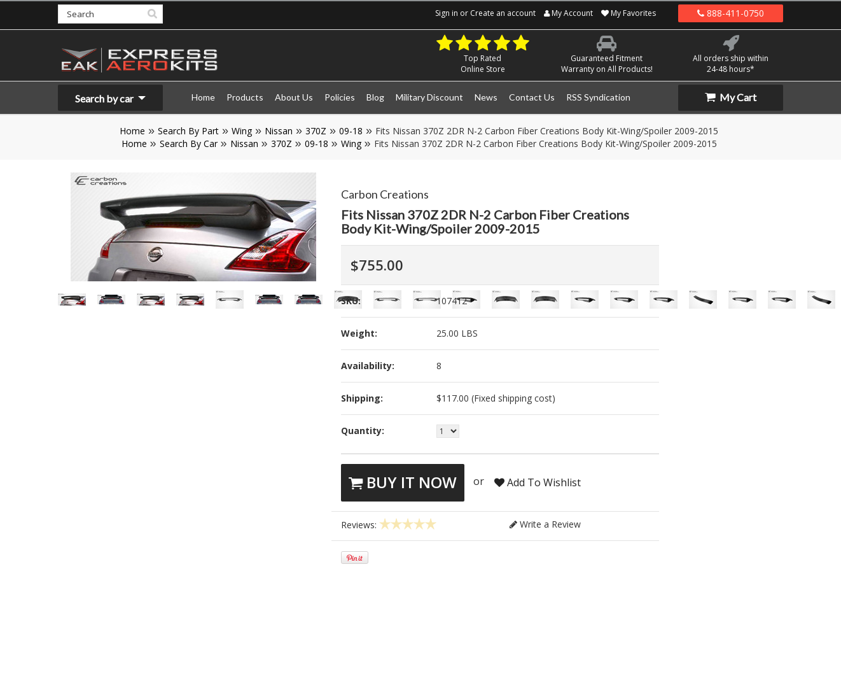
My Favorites (628, 13)
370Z (315, 131)
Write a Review (545, 524)
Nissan (279, 131)
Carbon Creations (385, 194)
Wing (242, 131)
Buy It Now (403, 482)
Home (132, 131)
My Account (568, 13)
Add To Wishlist (537, 482)
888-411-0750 (730, 13)
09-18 (351, 131)
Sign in (446, 13)
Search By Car (189, 143)
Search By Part (188, 131)
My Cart (730, 97)
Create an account (503, 13)
